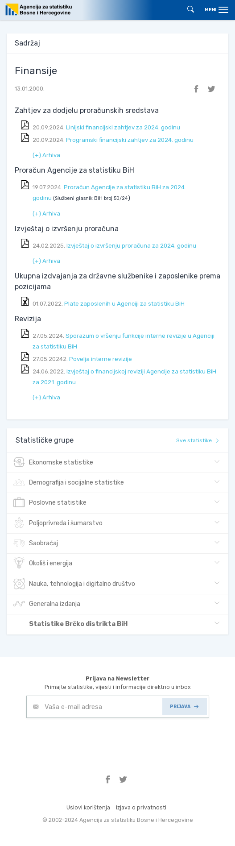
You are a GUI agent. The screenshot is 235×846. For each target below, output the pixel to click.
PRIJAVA (184, 706)
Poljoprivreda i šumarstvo (58, 523)
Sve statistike (197, 440)
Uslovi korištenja (88, 807)
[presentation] (94, 739)
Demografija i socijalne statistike (68, 483)
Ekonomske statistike (53, 463)
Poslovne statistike (50, 503)
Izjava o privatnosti (141, 807)
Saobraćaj (35, 543)
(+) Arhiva (46, 155)
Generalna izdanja (46, 604)
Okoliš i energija (42, 563)
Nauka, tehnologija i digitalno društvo (74, 584)
